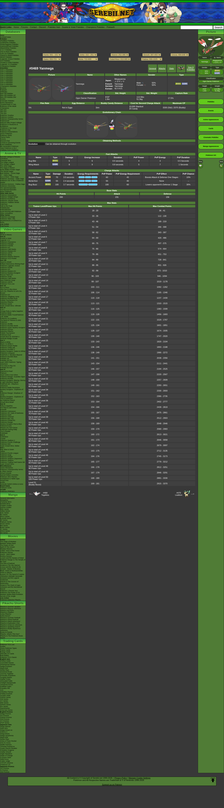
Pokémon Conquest (7, 353)
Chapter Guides (6, 505)
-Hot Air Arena (5, 743)
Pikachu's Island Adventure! (10, 621)
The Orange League (7, 164)
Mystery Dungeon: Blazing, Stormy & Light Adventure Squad (12, 381)
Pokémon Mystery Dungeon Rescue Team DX (10, 274)
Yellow (2, 451)
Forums (24, 27)
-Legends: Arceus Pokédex (10, 59)
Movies (13, 536)
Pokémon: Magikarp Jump (9, 297)
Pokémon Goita (5, 488)
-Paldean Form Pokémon (9, 150)
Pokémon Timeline (7, 115)
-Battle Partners (6, 745)
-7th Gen (3, 113)
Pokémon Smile (6, 277)
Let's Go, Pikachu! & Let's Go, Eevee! (11, 292)
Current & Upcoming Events (10, 143)
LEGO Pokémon (6, 133)
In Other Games (6, 471)
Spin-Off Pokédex (6, 93)
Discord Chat (5, 141)
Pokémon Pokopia (6, 244)
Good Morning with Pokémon (10, 211)
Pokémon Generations (8, 195)
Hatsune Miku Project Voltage (11, 123)
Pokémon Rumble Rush (8, 298)
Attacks (162, 68)
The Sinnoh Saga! (6, 171)
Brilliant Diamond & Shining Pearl (12, 264)
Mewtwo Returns (6, 549)
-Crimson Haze (5, 757)
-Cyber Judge (5, 761)
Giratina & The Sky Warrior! (10, 565)
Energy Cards (5, 652)
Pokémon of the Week (8, 106)
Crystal (2, 438)
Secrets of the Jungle (8, 596)
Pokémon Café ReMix (8, 249)
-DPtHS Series (5, 705)
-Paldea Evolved (6, 694)
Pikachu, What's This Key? (10, 634)
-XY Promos (4, 721)
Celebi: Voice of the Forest (9, 551)
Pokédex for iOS (6, 368)
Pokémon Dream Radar (8, 346)
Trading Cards (13, 641)
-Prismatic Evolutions (7, 675)
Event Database (6, 144)
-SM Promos (4, 719)
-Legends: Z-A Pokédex (8, 64)
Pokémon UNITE (6, 253)
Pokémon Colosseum (8, 411)
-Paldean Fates (5, 686)
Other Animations (6, 213)
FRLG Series (5, 516)
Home (16, 27)
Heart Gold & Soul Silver (9, 375)
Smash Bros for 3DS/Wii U (9, 337)
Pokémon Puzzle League (9, 453)
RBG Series (4, 509)
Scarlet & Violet (5, 238)
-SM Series (4, 699)
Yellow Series (5, 511)
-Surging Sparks (6, 677)
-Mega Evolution (6, 666)
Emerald (3, 409)
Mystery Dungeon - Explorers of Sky (11, 390)
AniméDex (4, 159)
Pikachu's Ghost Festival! (9, 619)
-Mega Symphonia (6, 735)
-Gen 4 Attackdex (6, 75)
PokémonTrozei (6, 426)
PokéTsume (4, 226)
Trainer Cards (5, 650)
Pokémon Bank (5, 313)
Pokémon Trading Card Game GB (12, 462)
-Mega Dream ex (6, 730)
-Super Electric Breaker (8, 748)
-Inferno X (3, 732)
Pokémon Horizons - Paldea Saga (12, 184)
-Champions (4, 108)
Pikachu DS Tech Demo (8, 428)
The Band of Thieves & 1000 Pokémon (10, 321)
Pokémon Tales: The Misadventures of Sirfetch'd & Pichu (10, 220)
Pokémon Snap (5, 455)
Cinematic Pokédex (7, 101)
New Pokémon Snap (7, 280)
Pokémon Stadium (7, 460)
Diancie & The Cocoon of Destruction (9, 582)
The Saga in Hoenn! (7, 168)
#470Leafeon (178, 494)
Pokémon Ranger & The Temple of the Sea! (12, 561)
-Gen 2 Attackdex (6, 72)
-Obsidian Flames (6, 692)
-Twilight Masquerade (8, 683)
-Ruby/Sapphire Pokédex (9, 44)
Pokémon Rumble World (9, 326)
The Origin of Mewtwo (8, 541)
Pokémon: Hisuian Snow (9, 200)
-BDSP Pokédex (6, 57)
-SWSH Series (5, 697)
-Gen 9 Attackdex (6, 84)
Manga (13, 494)
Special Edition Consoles (9, 475)
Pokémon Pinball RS (7, 420)
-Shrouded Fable (6, 681)
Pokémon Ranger (6, 422)
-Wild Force (4, 759)
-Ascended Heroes (7, 663)
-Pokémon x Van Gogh (8, 128)
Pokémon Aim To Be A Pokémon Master (12, 181)
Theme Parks (5, 137)
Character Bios (5, 160)
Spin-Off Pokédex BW (8, 97)
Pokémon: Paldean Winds (9, 202)
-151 (1, 690)
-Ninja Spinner (5, 726)
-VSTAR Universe (6, 763)
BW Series (4, 525)
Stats (171, 68)
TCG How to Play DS (8, 366)
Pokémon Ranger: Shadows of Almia (11, 394)
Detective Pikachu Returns (9, 257)
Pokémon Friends (6, 246)
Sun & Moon (4, 287)
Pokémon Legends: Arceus (10, 266)
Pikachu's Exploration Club (10, 623)
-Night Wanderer (6, 754)
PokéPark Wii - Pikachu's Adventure (9, 385)
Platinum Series (6, 522)
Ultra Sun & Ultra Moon (8, 289)
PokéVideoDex (5, 210)
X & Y (2, 309)
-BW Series (4, 703)
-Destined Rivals (6, 672)
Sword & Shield (5, 262)
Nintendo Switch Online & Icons (11, 484)
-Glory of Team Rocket (8, 741)
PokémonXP (4, 121)
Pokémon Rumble (6, 378)
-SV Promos (4, 715)
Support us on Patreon (112, 784)
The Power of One (6, 545)
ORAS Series (5, 531)
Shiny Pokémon (6, 191)
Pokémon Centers (6, 117)
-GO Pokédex (5, 61)
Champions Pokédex (95, 27)
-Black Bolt (4, 668)
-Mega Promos (5, 714)
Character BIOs (5, 502)
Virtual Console (5, 473)
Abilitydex (3, 92)
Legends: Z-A (5, 240)
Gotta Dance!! (5, 616)
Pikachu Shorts (12, 603)
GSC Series (4, 513)
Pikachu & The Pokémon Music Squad (11, 637)
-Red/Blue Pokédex (7, 41)
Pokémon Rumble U (7, 349)
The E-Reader (5, 431)
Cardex (2, 99)
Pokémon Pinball (6, 457)
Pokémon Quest (6, 304)
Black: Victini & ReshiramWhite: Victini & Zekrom (11, 571)
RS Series (4, 515)
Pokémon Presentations (9, 132)
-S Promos (4, 770)
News (2, 35)
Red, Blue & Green (7, 449)
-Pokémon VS (5, 765)
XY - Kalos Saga (6, 175)
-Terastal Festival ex (7, 746)
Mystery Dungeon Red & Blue (11, 424)
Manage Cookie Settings (139, 778)
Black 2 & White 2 (6, 344)
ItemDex (3, 88)
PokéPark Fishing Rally (8, 429)
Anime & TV (13, 153)
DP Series (3, 520)
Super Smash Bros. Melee (9, 446)
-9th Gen (3, 110)
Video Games (13, 229)
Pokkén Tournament (7, 333)
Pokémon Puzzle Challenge (10, 442)
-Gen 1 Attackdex (6, 70)
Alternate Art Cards (7, 654)
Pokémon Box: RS (7, 418)
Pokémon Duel (5, 335)
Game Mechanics (6, 103)
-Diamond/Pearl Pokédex (9, 46)
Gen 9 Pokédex (191, 68)
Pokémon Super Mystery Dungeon (12, 327)
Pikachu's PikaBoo (7, 612)
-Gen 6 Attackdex (6, 79)
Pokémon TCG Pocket (8, 258)
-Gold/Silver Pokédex (8, 42)
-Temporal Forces (6, 685)
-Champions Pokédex (8, 66)
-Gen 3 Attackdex (6, 73)
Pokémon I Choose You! (9, 591)
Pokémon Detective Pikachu (10, 600)
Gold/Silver (4, 437)
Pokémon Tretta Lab (7, 347)
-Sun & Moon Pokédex (8, 52)
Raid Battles (4, 655)
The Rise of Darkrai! (7, 563)
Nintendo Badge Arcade (8, 338)
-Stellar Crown (5, 679)
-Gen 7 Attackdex (6, 81)
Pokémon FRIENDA (7, 491)
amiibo (2, 482)
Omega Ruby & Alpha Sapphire (11, 311)
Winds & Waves (6, 235)
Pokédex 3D (4, 358)
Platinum (3, 373)
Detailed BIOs (5, 504)
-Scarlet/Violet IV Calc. (8, 104)
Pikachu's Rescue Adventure (10, 608)
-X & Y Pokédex (6, 50)
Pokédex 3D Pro (6, 360)
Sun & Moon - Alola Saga (9, 177)
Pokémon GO (5, 247)
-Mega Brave (5, 734)
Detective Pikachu (6, 302)
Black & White (5, 342)
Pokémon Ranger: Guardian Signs (12, 377)
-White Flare (4, 670)
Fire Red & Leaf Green (8, 408)
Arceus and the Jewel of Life (10, 567)
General (152, 68)
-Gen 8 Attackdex (6, 83)
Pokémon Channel (7, 417)
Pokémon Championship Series (11, 119)
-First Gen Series (6, 710)
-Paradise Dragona (7, 750)
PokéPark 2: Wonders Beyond (11, 355)
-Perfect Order (5, 661)
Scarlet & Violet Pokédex (73, 27)
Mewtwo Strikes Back (8, 543)
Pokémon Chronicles (7, 186)
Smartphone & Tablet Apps (9, 479)
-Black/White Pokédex (8, 48)
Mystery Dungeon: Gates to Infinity (12, 351)
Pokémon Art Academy (8, 318)
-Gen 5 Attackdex (6, 77)
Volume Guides (5, 507)
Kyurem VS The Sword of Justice (12, 574)
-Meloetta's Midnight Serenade (11, 576)
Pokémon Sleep (6, 255)
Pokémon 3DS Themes (8, 477)
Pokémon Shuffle (6, 324)
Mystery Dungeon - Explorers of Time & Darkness (11, 397)
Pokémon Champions (8, 242)
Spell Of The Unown (7, 547)
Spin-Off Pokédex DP (8, 95)
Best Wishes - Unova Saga (10, 173)
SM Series (4, 533)
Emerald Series (5, 518)
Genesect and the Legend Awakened (9, 579)
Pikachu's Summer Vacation (10, 607)
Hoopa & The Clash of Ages (10, 585)
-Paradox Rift (5, 688)
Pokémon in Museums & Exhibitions (9, 125)
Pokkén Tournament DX (8, 300)
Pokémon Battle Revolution (10, 388)
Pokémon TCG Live (7, 284)
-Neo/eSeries (5, 708)
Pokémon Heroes (6, 552)
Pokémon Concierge (7, 217)
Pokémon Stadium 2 (7, 440)
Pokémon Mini (5, 444)
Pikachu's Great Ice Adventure (11, 625)
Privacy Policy (121, 778)
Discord (42, 27)
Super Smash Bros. (7, 464)
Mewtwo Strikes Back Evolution (11, 594)
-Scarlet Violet (5, 695)
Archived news (5, 37)
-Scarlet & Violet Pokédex (9, 63)
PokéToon (3, 204)
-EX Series (4, 706)
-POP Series (4, 723)
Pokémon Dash (5, 415)
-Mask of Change (6, 755)
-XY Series (4, 701)
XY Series (3, 529)
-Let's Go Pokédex (7, 53)
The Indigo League (7, 162)
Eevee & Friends (6, 632)
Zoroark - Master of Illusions (10, 569)
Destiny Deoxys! (6, 556)
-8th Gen (3, 112)
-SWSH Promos (6, 717)
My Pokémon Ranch (7, 400)
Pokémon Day (5, 130)
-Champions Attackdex (8, 86)
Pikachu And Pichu (7, 610)
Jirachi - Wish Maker (7, 554)
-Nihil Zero (4, 728)
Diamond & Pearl (6, 371)
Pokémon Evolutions (7, 199)
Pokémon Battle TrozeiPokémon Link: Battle (12, 316)
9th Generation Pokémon (9, 146)
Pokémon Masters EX (8, 251)
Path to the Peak (6, 206)
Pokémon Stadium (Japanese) (11, 459)
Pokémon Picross (6, 329)
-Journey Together (6, 674)
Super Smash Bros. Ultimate (10, 306)
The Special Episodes (8, 188)
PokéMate (4, 433)
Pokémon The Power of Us (10, 592)
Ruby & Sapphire (6, 406)
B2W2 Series (5, 527)
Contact (33, 27)
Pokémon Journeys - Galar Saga (12, 179)
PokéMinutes (5, 208)
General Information (7, 498)
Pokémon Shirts (6, 135)
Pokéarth (111, 27)
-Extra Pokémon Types (8, 648)
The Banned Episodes (8, 190)
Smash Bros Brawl (7, 402)
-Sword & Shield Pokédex (9, 55)
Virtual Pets (4, 480)
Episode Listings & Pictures (10, 157)
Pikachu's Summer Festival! (10, 618)
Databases (13, 31)
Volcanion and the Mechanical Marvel (11, 588)
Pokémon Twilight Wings (9, 197)
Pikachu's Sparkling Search (10, 627)
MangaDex (4, 500)
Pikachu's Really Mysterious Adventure (10, 629)
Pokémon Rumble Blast (8, 357)
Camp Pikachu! (5, 614)
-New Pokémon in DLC (8, 148)
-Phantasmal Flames (7, 665)
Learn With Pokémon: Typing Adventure (10, 363)
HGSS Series (5, 524)
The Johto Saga (6, 166)
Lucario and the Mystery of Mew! (12, 558)
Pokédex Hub (54, 27)
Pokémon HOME (6, 267)
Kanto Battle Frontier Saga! (10, 170)
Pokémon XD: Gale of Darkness (11, 413)
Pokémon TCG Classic (8, 657)
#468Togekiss (45, 494)
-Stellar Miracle (5, 752)
